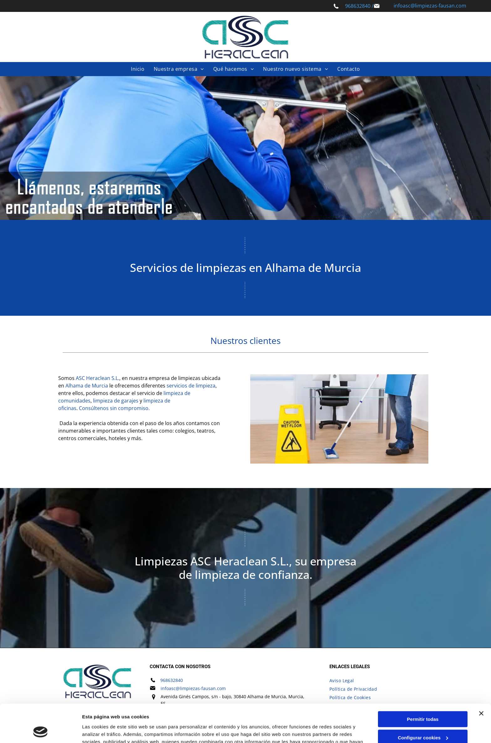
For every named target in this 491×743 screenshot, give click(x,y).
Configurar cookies (423, 702)
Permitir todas (423, 683)
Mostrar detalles (100, 730)
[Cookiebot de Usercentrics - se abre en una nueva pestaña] (40, 730)
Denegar (422, 720)
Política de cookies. (241, 713)
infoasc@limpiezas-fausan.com (430, 5)
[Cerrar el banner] (481, 678)
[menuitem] (137, 69)
